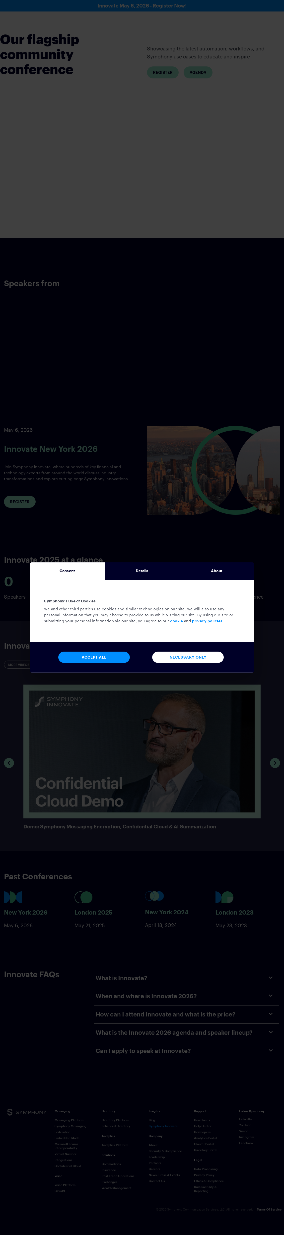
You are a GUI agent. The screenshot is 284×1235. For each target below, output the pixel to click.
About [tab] (216, 571)
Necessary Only (188, 657)
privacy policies (207, 621)
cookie (176, 621)
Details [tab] (142, 571)
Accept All (94, 657)
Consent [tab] (67, 571)
